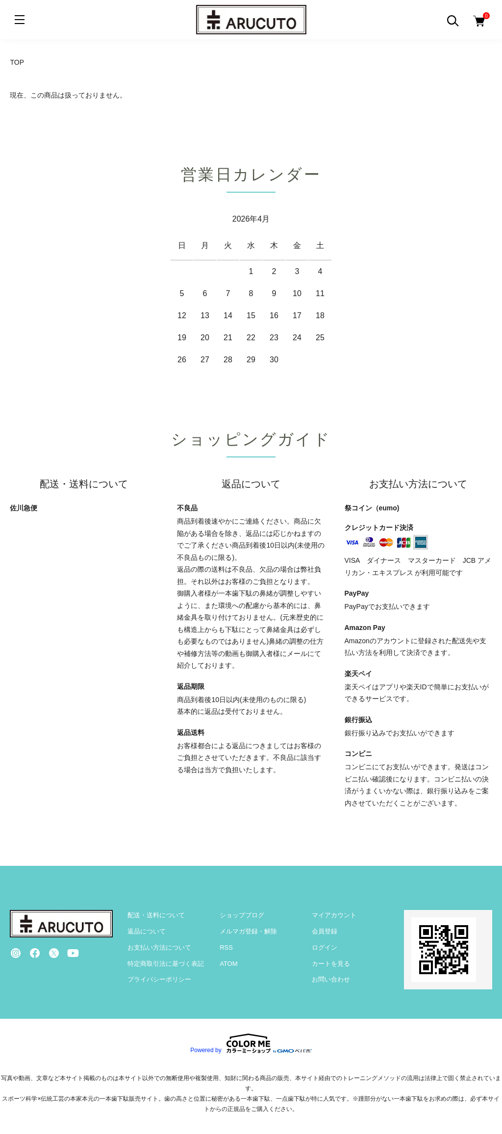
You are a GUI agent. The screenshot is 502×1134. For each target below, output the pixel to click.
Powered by (250, 1043)
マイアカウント (334, 915)
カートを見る (331, 963)
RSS (226, 947)
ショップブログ (242, 915)
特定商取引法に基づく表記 (165, 963)
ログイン (324, 947)
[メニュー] (19, 19)
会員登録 (324, 931)
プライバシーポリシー (159, 979)
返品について (146, 931)
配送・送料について (156, 915)
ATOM (228, 963)
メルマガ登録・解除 (248, 931)
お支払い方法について (159, 947)
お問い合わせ (331, 979)
